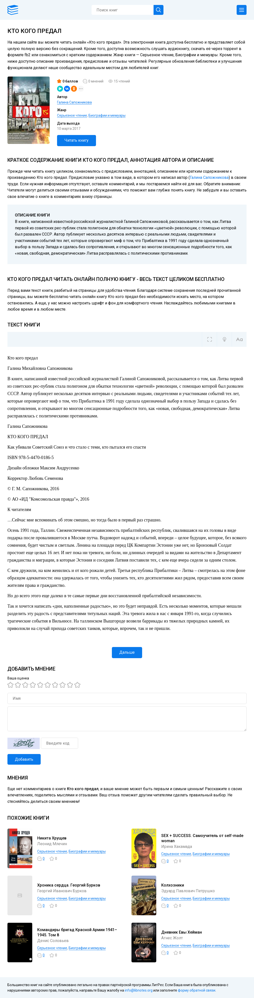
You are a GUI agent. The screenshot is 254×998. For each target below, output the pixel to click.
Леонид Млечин (52, 843)
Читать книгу (76, 140)
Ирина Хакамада (176, 846)
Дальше (127, 652)
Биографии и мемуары (107, 115)
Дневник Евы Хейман (181, 932)
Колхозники (172, 885)
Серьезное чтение (72, 115)
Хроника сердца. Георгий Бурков (68, 885)
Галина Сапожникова (74, 102)
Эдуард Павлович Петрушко (188, 891)
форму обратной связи (196, 990)
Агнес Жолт (172, 938)
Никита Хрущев (51, 838)
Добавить (24, 759)
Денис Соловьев (53, 940)
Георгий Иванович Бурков (62, 891)
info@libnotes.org (139, 990)
